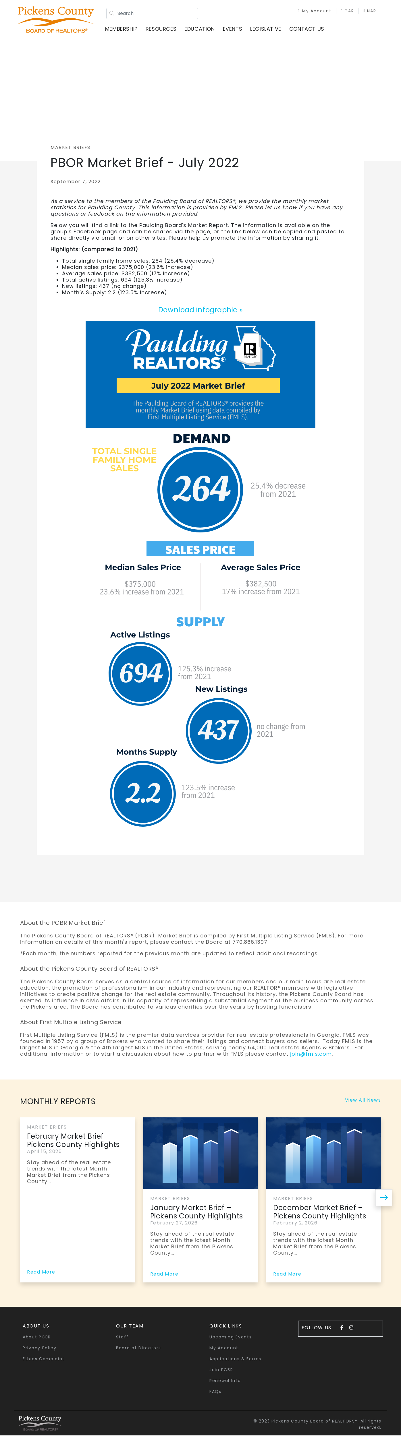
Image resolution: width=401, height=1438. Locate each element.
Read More (41, 1274)
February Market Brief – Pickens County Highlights (73, 1143)
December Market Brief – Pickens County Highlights (319, 1214)
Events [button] (236, 30)
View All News (363, 1102)
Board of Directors (138, 1350)
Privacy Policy (40, 1350)
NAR (363, 12)
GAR (341, 12)
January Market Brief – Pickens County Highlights (196, 1214)
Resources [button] (164, 30)
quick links (225, 1328)
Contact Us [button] (309, 30)
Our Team (130, 1328)
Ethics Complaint (44, 1361)
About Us (36, 1328)
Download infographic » (200, 312)
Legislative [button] (268, 30)
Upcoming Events (230, 1339)
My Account (308, 12)
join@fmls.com (311, 1056)
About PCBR (37, 1339)
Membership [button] (124, 30)
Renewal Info (225, 1383)
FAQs (215, 1394)
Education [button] (203, 30)
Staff (122, 1339)
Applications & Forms (235, 1361)
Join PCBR (221, 1372)
